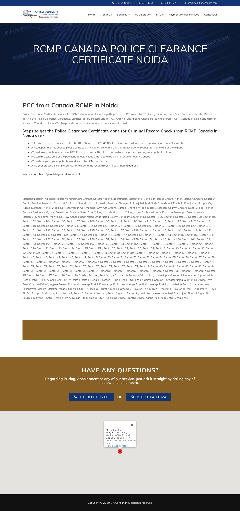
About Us (106, 15)
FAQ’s (160, 15)
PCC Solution (143, 15)
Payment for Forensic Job (184, 15)
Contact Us (211, 15)
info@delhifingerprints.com (202, 3)
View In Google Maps (117, 445)
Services (123, 15)
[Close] (132, 425)
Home (92, 15)
